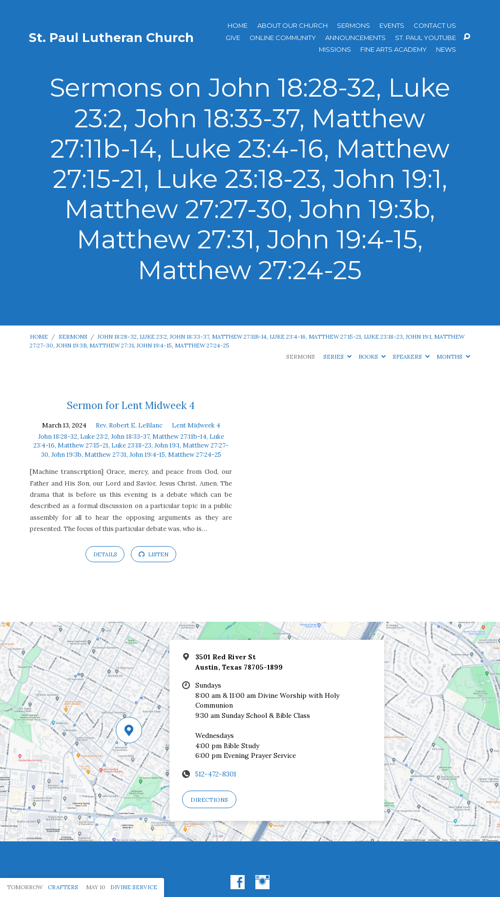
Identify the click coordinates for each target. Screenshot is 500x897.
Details (105, 554)
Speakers (411, 356)
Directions (209, 799)
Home (238, 25)
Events (391, 25)
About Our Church (292, 25)
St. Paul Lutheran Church (111, 37)
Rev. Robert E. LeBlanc (129, 425)
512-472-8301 (215, 774)
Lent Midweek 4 (196, 425)
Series (337, 356)
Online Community (283, 38)
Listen (153, 554)
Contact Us (435, 25)
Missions (335, 49)
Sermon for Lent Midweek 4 (131, 405)
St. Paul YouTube (425, 38)
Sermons (353, 25)
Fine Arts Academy (393, 49)
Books (372, 356)
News (446, 49)
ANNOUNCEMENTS (355, 38)
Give (233, 38)
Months (453, 356)
